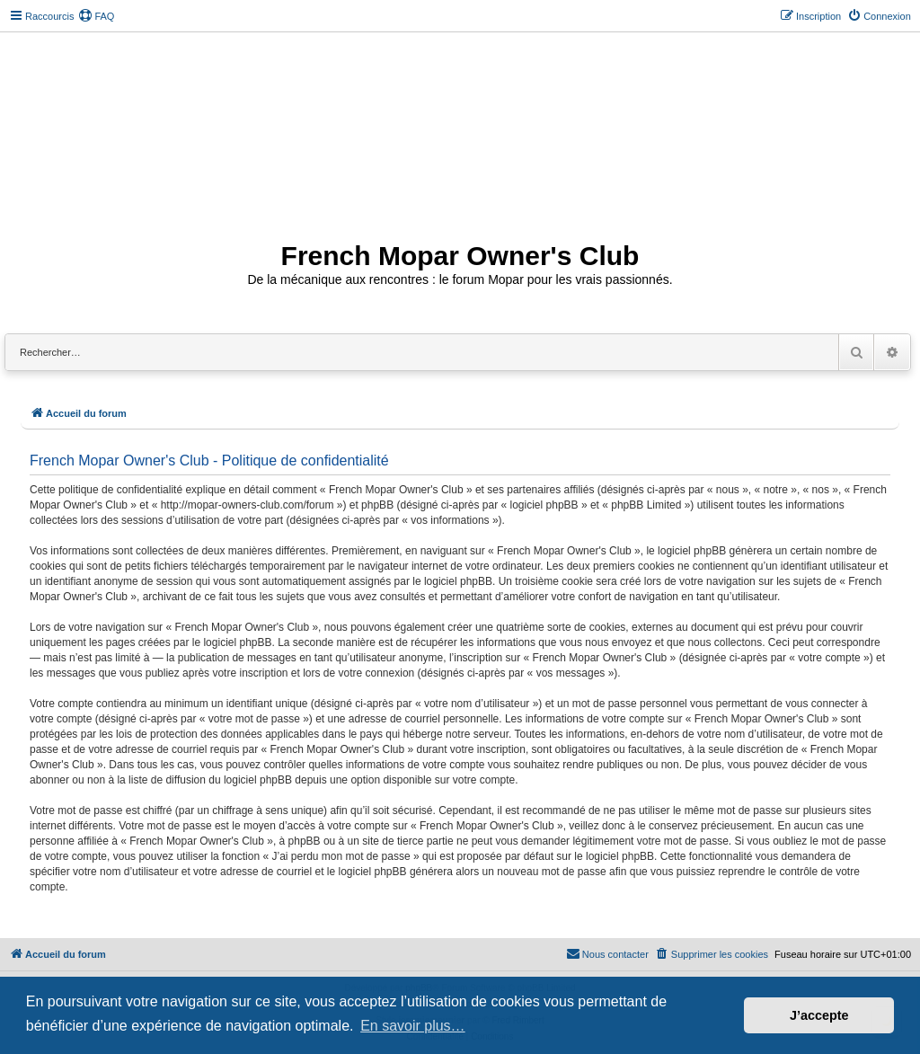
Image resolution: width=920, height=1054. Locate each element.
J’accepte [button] (819, 1015)
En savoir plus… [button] (412, 1025)
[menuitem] (96, 16)
